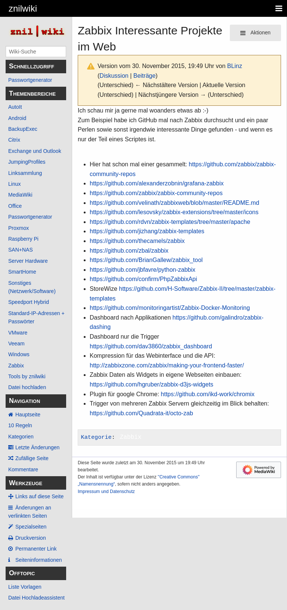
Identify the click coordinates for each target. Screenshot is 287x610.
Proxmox (18, 228)
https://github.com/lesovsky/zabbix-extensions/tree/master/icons (174, 212)
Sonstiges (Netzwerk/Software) (32, 287)
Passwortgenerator (30, 80)
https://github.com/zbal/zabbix (129, 250)
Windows (19, 354)
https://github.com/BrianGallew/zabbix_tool (146, 260)
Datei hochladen (27, 387)
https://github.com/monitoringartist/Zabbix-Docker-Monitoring (170, 308)
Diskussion (113, 76)
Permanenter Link (36, 549)
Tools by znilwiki (27, 376)
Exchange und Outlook (34, 151)
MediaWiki (20, 195)
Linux (14, 184)
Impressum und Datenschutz (106, 491)
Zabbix (16, 366)
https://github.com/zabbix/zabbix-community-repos (156, 193)
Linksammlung (25, 173)
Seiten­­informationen (38, 560)
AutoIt (15, 107)
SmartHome (22, 272)
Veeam (16, 343)
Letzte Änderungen (37, 447)
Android (17, 118)
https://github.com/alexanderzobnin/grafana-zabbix (156, 183)
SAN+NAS (20, 250)
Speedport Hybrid (28, 302)
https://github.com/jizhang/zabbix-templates (147, 231)
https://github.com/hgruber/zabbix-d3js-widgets (151, 384)
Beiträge (144, 76)
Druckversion (30, 538)
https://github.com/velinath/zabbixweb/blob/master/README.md (174, 203)
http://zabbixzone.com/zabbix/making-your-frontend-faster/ (167, 365)
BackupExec (22, 129)
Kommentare (23, 469)
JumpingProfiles (27, 162)
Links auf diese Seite (39, 496)
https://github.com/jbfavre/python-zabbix (142, 270)
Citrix (14, 140)
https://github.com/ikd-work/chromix (207, 394)
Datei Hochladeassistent (36, 598)
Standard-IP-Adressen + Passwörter (36, 317)
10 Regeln (20, 425)
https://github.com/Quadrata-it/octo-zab (141, 413)
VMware (17, 333)
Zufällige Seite (32, 458)
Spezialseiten (30, 527)
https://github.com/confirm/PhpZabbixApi (143, 279)
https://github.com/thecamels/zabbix (137, 241)
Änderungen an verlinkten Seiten (29, 512)
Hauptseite (27, 415)
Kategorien (21, 437)
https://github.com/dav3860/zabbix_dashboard (151, 346)
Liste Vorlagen (24, 587)
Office (15, 206)
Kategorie (96, 437)
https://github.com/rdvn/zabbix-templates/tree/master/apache (170, 222)
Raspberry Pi (23, 239)
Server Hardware (28, 261)
